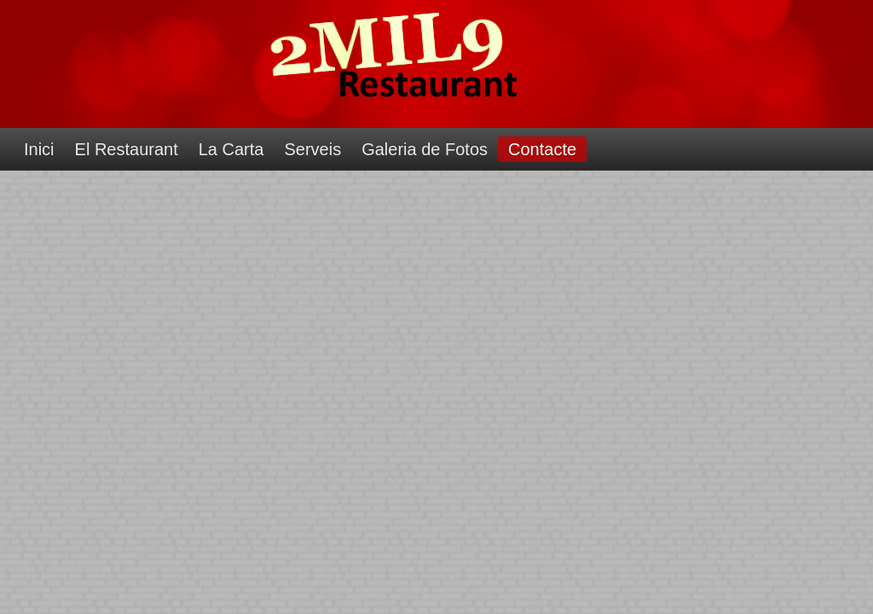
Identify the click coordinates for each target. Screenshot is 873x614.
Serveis (312, 149)
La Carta (231, 149)
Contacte (542, 149)
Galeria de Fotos (424, 149)
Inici (39, 149)
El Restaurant (126, 149)
